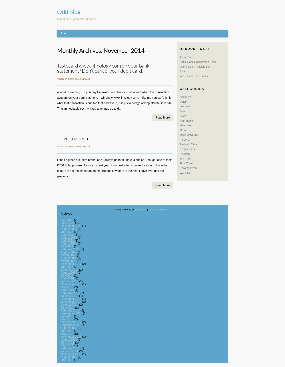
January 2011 (69, 351)
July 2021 (67, 246)
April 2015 (67, 290)
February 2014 (70, 310)
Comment (185, 97)
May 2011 (67, 345)
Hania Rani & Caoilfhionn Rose (198, 61)
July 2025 (67, 220)
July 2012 (67, 330)
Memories (185, 125)
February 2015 (70, 293)
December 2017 (71, 263)
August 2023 (69, 228)
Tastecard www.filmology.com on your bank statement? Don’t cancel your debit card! (103, 68)
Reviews (185, 153)
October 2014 (69, 304)
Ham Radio (186, 120)
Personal (185, 139)
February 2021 (70, 249)
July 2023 (67, 231)
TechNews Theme (157, 209)
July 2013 (67, 316)
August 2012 (69, 327)
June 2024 (67, 223)
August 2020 (69, 252)
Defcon (184, 101)
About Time (186, 57)
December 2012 (71, 322)
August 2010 (69, 357)
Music (183, 130)
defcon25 (185, 106)
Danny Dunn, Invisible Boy (195, 66)
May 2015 (67, 287)
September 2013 (71, 313)
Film (182, 111)
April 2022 (67, 240)
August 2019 (69, 258)
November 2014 (71, 301)
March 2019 (68, 261)
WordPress (141, 209)
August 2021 (69, 243)
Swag (183, 71)
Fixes (183, 116)
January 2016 (69, 281)
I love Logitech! (73, 138)
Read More (162, 117)
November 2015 (71, 284)
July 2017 (67, 266)
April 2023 (67, 234)
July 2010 (67, 360)
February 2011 (70, 348)
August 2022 (69, 237)
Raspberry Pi (187, 149)
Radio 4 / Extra (188, 144)
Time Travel (186, 163)
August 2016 (69, 272)
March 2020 (68, 255)
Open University (189, 134)
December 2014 (71, 298)
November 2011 (71, 336)
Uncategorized (188, 168)
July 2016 (67, 275)
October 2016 (69, 269)
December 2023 (71, 226)
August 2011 (69, 339)
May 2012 (67, 333)
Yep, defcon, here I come (194, 76)
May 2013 (67, 319)
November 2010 (71, 354)
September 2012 (71, 325)
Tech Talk (185, 158)
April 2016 (67, 278)
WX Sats (185, 172)
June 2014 (67, 307)
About (64, 33)
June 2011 (67, 342)
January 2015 (69, 295)
